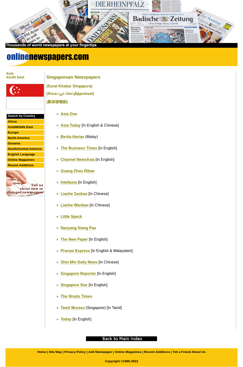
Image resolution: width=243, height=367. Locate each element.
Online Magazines (21, 160)
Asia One (69, 114)
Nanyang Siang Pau (78, 228)
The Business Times (79, 148)
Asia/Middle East (20, 127)
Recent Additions (21, 165)
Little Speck (71, 216)
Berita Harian (72, 137)
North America (18, 138)
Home (41, 352)
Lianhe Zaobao (74, 194)
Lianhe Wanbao (75, 205)
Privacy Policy (75, 352)
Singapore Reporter (78, 274)
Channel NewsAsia (77, 159)
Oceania (14, 143)
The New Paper (74, 239)
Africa (12, 121)
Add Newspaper (100, 352)
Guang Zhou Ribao (77, 171)
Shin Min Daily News (79, 262)
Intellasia (69, 182)
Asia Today (71, 125)
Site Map (55, 352)
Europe (13, 132)
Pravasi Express (75, 251)
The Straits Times (76, 296)
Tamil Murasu (73, 308)
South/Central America (25, 149)
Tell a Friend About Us (189, 352)
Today (66, 319)
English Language (21, 154)
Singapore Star (74, 285)
